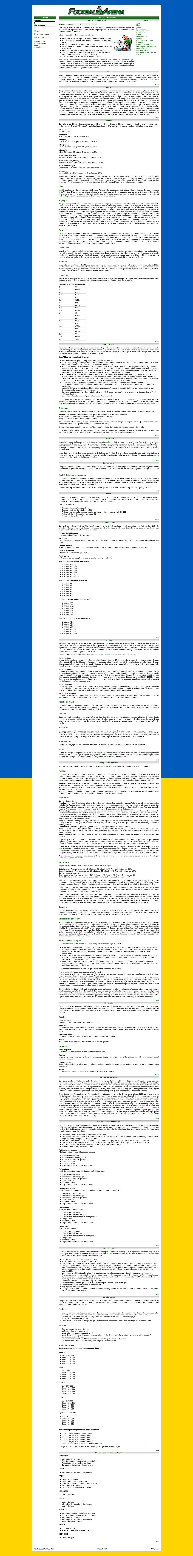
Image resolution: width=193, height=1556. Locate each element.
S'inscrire (37, 47)
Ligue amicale (141, 48)
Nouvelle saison (142, 50)
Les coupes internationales (146, 46)
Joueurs (139, 27)
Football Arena (39, 41)
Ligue (138, 25)
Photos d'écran (40, 43)
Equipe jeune (141, 33)
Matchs (139, 39)
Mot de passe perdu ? (42, 37)
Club (138, 23)
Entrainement (141, 29)
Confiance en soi (142, 31)
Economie (140, 43)
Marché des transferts (144, 45)
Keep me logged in (44, 34)
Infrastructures (141, 37)
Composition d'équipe (144, 41)
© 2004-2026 (102, 1549)
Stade (138, 35)
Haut (157, 84)
